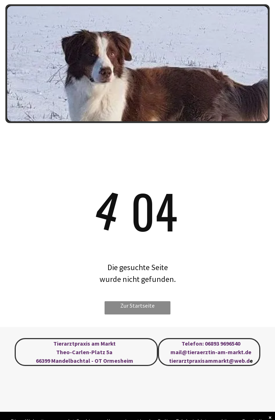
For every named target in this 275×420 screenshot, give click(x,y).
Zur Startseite (137, 305)
